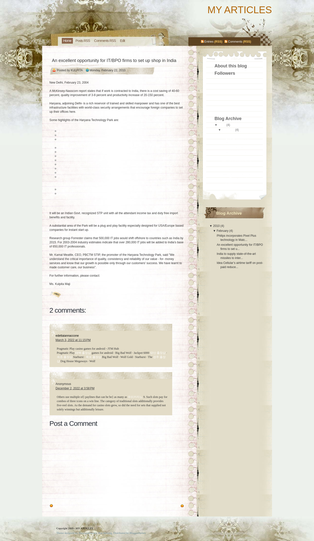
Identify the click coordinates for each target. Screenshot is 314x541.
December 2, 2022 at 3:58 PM (75, 388)
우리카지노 (135, 397)
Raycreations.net (88, 532)
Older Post (61, 506)
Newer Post (171, 506)
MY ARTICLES (239, 9)
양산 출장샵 (158, 353)
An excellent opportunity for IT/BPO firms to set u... (238, 152)
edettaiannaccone (67, 335)
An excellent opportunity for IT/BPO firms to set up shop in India (114, 60)
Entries (208, 41)
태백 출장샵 (83, 353)
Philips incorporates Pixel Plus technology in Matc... (238, 139)
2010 (222, 125)
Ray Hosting (105, 532)
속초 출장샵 (64, 357)
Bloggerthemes (138, 532)
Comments (235, 41)
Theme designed (65, 532)
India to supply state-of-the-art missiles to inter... (237, 165)
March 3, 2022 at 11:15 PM (73, 340)
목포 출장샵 (93, 357)
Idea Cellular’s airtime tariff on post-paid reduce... (236, 178)
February (228, 130)
